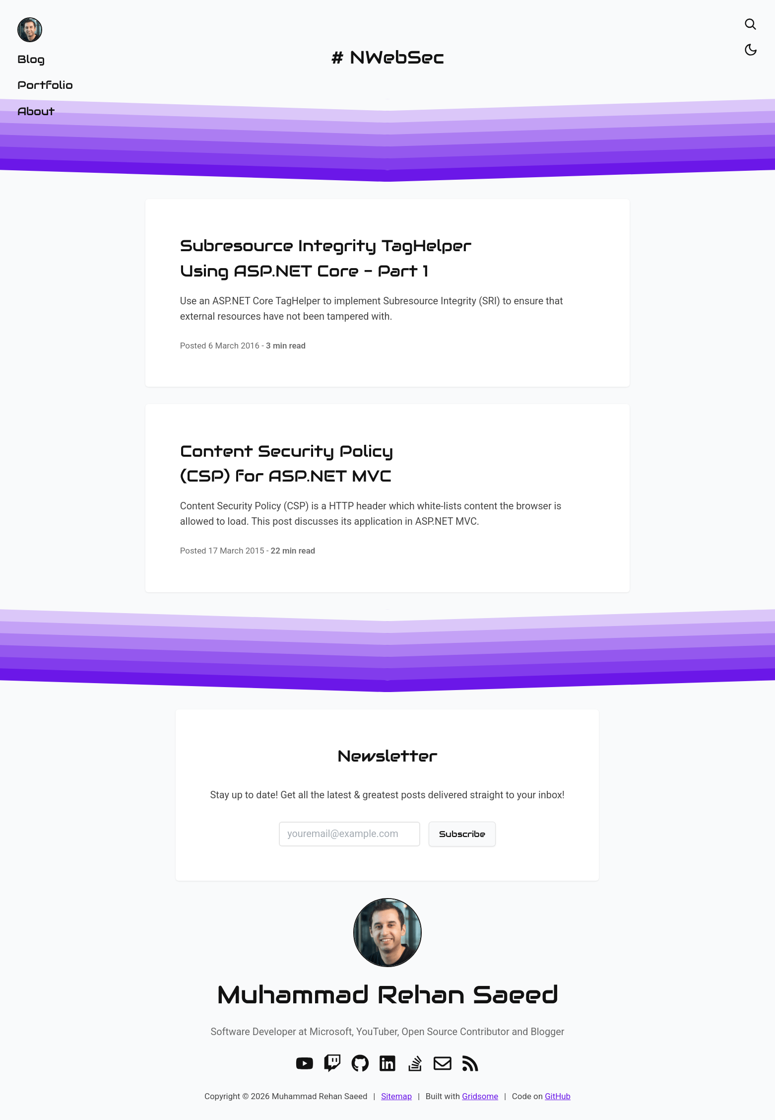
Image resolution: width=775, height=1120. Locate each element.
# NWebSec (387, 57)
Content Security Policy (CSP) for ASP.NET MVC (286, 463)
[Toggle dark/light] (751, 50)
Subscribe (463, 833)
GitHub (558, 1096)
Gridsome (480, 1096)
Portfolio (45, 85)
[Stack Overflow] (415, 1063)
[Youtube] (305, 1063)
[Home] (45, 29)
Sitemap (396, 1096)
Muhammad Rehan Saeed (388, 994)
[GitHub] (360, 1063)
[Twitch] (332, 1063)
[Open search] (751, 24)
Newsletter (388, 756)
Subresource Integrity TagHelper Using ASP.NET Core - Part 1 (325, 258)
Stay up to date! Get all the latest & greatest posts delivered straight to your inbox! (387, 795)
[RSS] (470, 1063)
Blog (31, 59)
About (36, 111)
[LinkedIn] (387, 1063)
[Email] (443, 1063)
